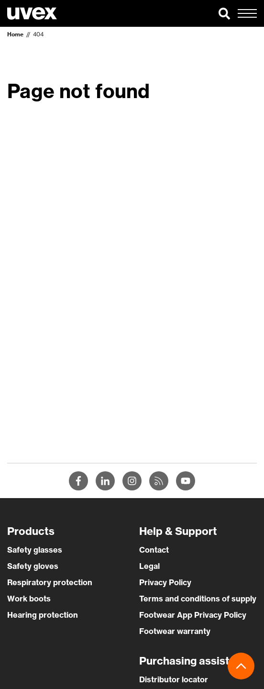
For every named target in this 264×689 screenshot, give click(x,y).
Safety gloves (32, 566)
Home (15, 34)
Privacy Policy (165, 582)
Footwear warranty (174, 631)
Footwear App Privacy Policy (192, 615)
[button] (224, 13)
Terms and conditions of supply (197, 598)
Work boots (29, 598)
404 (38, 34)
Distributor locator (173, 679)
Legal (149, 566)
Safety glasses (34, 550)
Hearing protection (42, 615)
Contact (154, 550)
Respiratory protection (49, 582)
